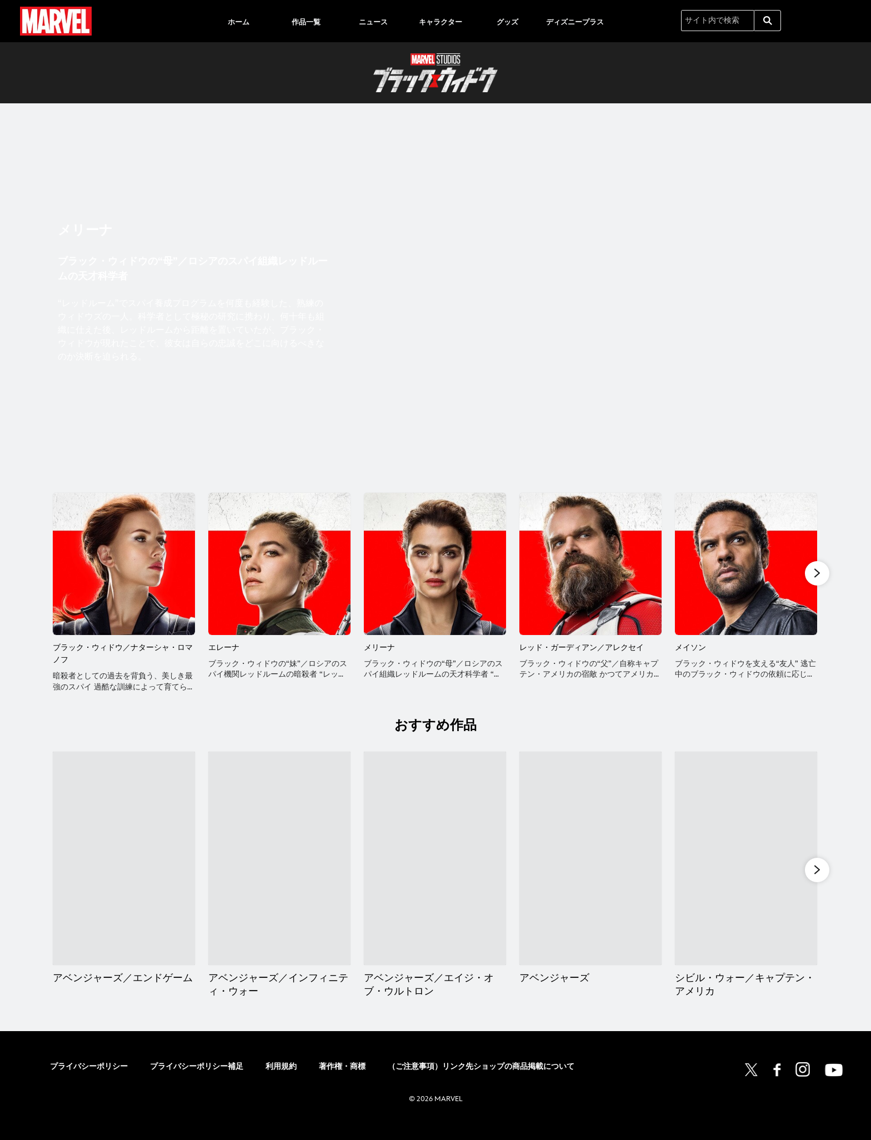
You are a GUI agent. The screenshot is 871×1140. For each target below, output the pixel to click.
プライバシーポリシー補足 (196, 1077)
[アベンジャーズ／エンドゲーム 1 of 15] (124, 869)
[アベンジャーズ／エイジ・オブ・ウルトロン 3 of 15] (436, 869)
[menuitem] (239, 21)
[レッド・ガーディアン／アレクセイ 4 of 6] (590, 564)
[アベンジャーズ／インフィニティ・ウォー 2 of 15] (280, 869)
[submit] (767, 20)
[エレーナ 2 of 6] (279, 564)
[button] (817, 573)
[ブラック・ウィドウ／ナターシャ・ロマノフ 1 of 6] (124, 564)
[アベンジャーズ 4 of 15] (591, 869)
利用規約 (281, 1077)
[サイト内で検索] (717, 20)
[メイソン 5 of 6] (746, 564)
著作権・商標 (342, 1077)
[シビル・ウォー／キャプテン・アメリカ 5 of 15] (748, 869)
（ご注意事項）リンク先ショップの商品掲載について (481, 1077)
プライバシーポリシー (89, 1077)
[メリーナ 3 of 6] (435, 564)
